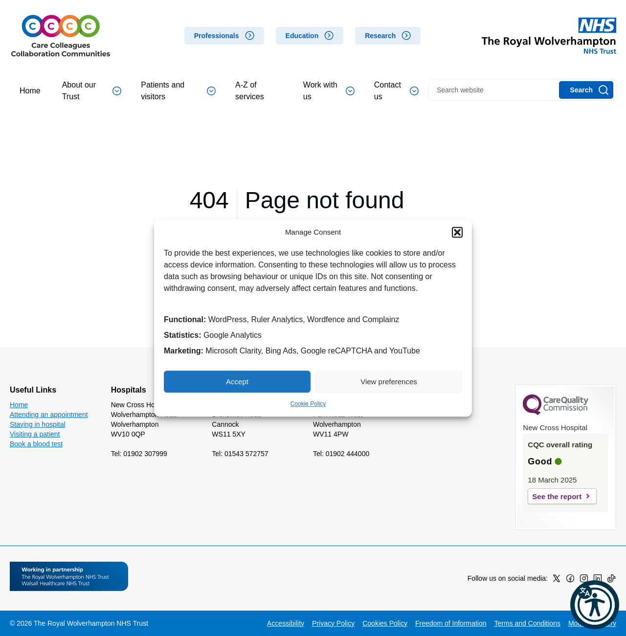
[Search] (586, 90)
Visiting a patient (35, 434)
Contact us (396, 91)
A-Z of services (249, 91)
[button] (457, 232)
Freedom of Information (451, 623)
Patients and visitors (178, 91)
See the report (556, 496)
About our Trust (92, 91)
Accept (237, 381)
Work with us (329, 91)
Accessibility (285, 623)
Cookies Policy (384, 623)
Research (380, 36)
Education (302, 36)
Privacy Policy (333, 623)
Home (30, 91)
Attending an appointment (49, 414)
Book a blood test (36, 444)
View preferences (388, 381)
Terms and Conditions (527, 623)
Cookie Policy (308, 403)
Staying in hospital (38, 424)
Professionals (216, 36)
